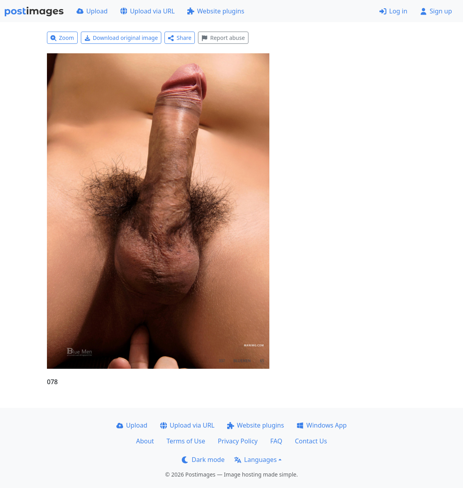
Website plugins (215, 11)
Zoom (62, 37)
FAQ (276, 441)
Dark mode (203, 459)
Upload (92, 11)
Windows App (322, 425)
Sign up (436, 11)
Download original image (121, 37)
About (145, 441)
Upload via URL (147, 11)
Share (179, 37)
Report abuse (223, 37)
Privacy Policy (238, 441)
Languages (255, 459)
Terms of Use (185, 441)
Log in (393, 11)
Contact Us (311, 441)
